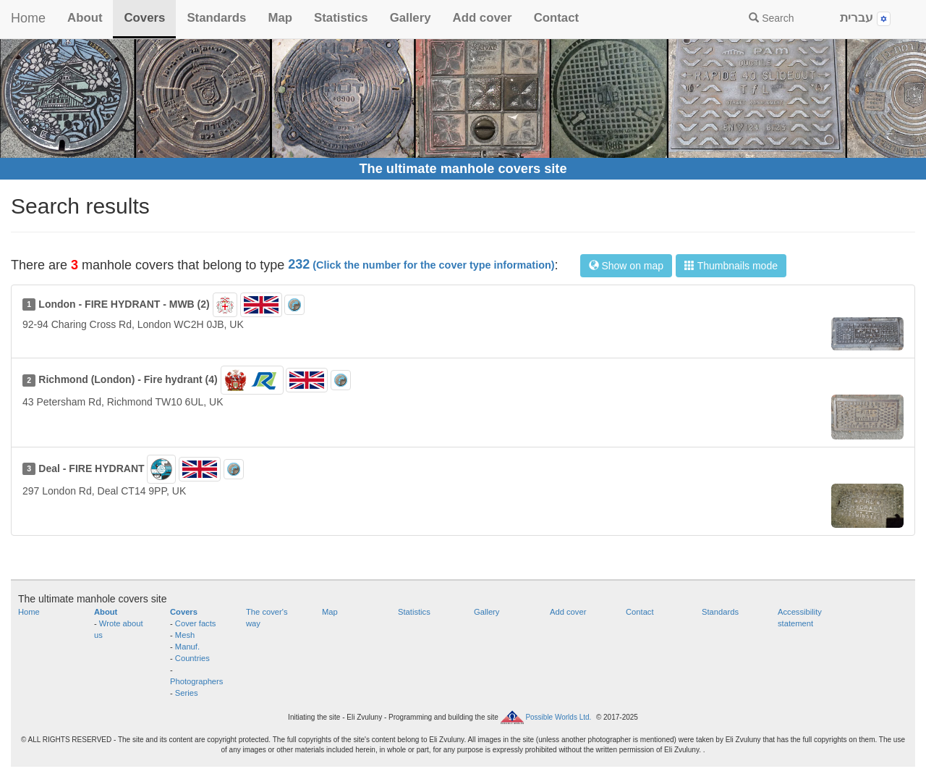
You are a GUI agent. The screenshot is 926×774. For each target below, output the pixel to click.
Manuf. (187, 646)
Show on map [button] (626, 266)
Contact (556, 18)
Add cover (482, 18)
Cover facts (195, 623)
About (84, 18)
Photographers (196, 681)
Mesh (185, 635)
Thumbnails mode (731, 266)
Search (771, 18)
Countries (192, 658)
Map (280, 18)
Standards (216, 18)
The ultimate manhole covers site (462, 168)
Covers (144, 18)
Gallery (410, 18)
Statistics (341, 18)
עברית (865, 18)
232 (421, 264)
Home (28, 18)
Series (186, 693)
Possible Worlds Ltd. (558, 716)
